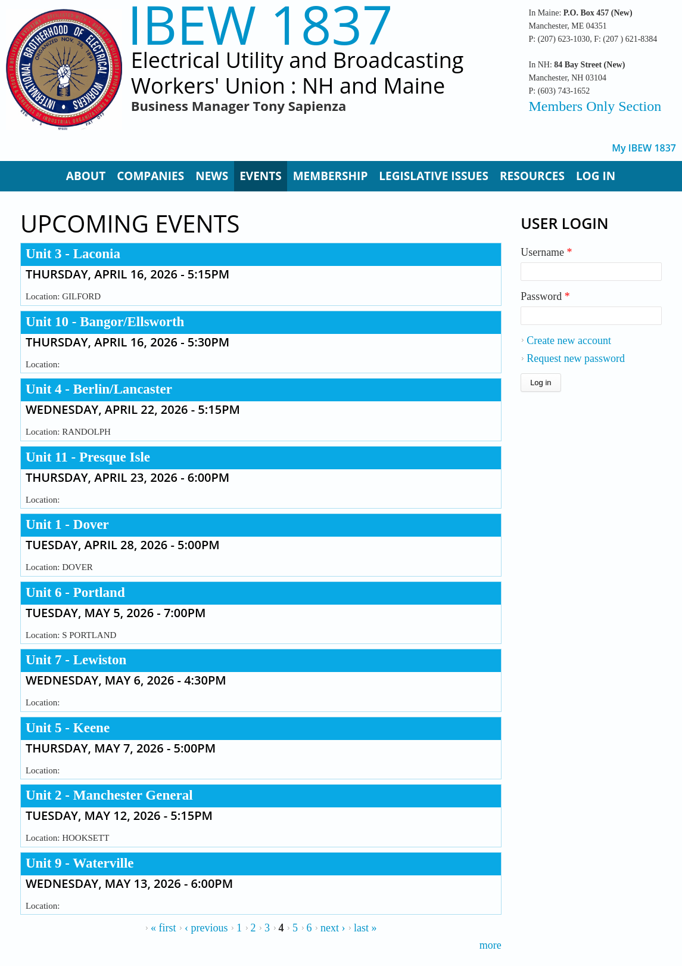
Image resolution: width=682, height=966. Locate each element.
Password (545, 296)
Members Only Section (595, 106)
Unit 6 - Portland (75, 592)
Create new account (569, 340)
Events (260, 176)
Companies (150, 176)
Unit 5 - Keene (68, 727)
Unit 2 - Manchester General (109, 795)
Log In (595, 176)
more (490, 945)
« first (163, 928)
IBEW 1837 (260, 24)
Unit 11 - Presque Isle (88, 457)
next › (332, 928)
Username (546, 252)
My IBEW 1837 (644, 148)
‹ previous (206, 928)
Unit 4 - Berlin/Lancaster (99, 389)
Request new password (576, 358)
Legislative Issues (433, 176)
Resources (532, 176)
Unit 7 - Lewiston (76, 659)
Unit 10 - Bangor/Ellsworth (105, 321)
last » (365, 928)
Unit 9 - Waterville (80, 863)
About (85, 176)
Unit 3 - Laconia (73, 253)
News (211, 176)
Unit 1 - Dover (67, 524)
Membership (330, 176)
